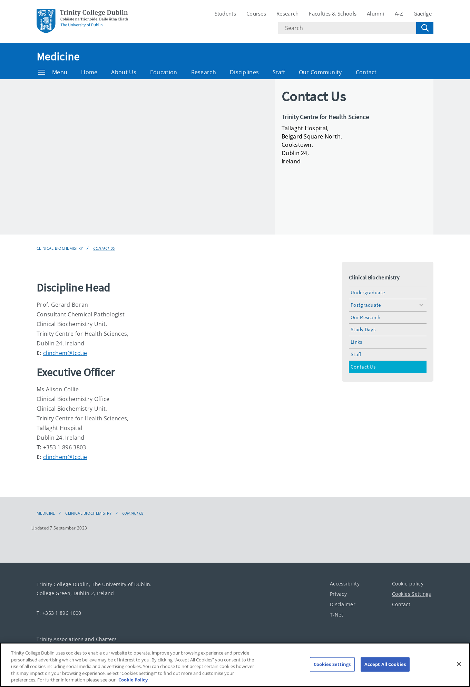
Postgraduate (366, 305)
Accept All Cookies (385, 664)
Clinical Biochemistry (60, 248)
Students (225, 13)
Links (356, 341)
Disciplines (244, 72)
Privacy (338, 594)
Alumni (375, 13)
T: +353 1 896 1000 (59, 613)
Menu (52, 72)
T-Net (336, 614)
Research (287, 13)
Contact (366, 72)
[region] (235, 665)
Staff (279, 72)
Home (89, 72)
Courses (256, 13)
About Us (123, 72)
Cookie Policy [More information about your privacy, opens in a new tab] (133, 680)
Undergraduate (368, 292)
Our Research (366, 317)
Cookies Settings (411, 594)
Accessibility (345, 583)
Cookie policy (407, 583)
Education (163, 72)
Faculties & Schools (332, 13)
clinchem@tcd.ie (65, 353)
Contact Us (104, 248)
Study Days (363, 329)
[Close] (459, 664)
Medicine (58, 57)
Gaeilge (422, 13)
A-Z (399, 13)
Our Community (320, 72)
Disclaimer (342, 604)
